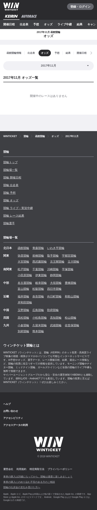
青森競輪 (38, 248)
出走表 (24, 24)
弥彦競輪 (23, 255)
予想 (36, 24)
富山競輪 (23, 288)
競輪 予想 (9, 192)
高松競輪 (23, 317)
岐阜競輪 (41, 282)
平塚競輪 (67, 269)
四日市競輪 (54, 288)
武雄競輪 (56, 325)
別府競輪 (23, 331)
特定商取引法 (37, 469)
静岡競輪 (56, 275)
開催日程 (9, 24)
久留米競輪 (39, 325)
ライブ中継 (64, 24)
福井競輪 (23, 296)
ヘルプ (7, 404)
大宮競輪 (23, 261)
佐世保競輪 (72, 325)
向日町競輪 (54, 296)
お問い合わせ (10, 411)
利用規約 (21, 469)
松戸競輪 (23, 269)
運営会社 (8, 469)
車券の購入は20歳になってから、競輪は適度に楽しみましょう (37, 476)
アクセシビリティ (13, 418)
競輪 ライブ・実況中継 (18, 208)
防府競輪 (53, 310)
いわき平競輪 (55, 248)
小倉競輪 (23, 325)
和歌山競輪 (72, 296)
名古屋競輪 (25, 282)
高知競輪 (56, 317)
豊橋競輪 (70, 282)
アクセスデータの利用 (15, 425)
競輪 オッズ (10, 200)
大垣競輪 (56, 282)
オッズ (48, 24)
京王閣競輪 (57, 261)
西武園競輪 (39, 261)
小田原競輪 (25, 275)
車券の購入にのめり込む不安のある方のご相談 (29, 482)
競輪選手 (9, 223)
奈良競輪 (38, 296)
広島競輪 (38, 310)
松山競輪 (70, 317)
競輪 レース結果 (13, 215)
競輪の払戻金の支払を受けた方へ (21, 487)
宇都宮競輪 (69, 255)
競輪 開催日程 (12, 177)
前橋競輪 (38, 255)
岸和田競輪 (25, 302)
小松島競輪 (39, 317)
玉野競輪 (23, 310)
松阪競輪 (38, 288)
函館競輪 (23, 248)
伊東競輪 (41, 275)
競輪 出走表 (10, 185)
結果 (79, 24)
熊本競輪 (38, 331)
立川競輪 (73, 261)
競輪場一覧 (10, 170)
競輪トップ (10, 162)
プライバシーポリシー (60, 469)
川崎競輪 (53, 269)
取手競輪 (53, 255)
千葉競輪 (38, 269)
